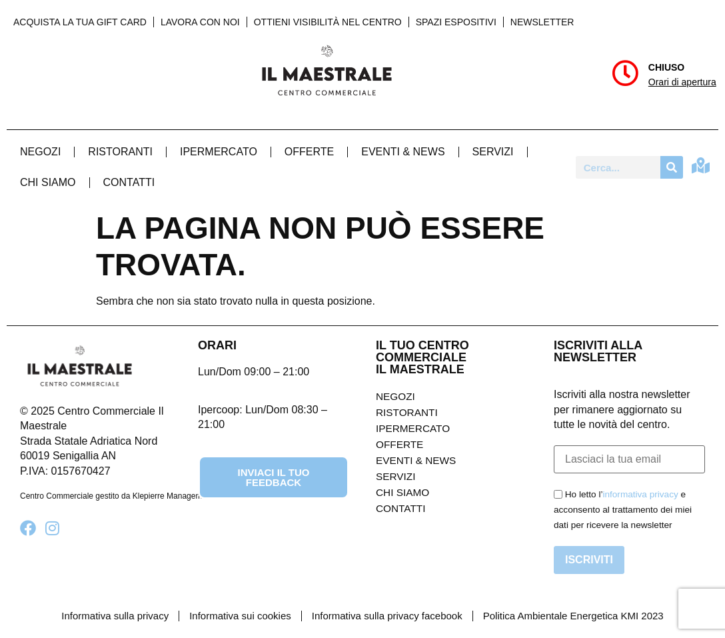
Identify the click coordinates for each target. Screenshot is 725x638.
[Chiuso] (625, 73)
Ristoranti (120, 151)
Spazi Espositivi (456, 22)
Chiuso (666, 67)
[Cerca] (671, 167)
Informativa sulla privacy (115, 615)
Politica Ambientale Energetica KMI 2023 (573, 615)
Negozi (40, 151)
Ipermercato (218, 151)
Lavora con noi (200, 22)
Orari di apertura (682, 82)
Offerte (309, 151)
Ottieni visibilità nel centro (328, 22)
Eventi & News (402, 151)
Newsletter (542, 22)
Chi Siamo (48, 182)
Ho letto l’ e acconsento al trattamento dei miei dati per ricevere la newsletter (623, 509)
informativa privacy (640, 494)
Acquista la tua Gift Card (80, 22)
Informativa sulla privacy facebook (387, 615)
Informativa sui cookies (240, 615)
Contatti (129, 182)
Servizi (493, 151)
